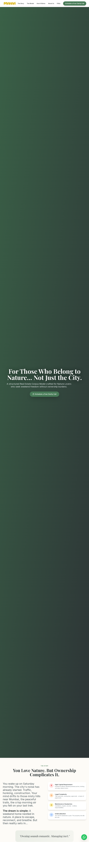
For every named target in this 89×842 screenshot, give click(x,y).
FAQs (58, 3)
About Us (51, 3)
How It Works (41, 3)
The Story (21, 3)
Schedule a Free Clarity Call (74, 3)
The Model (30, 3)
